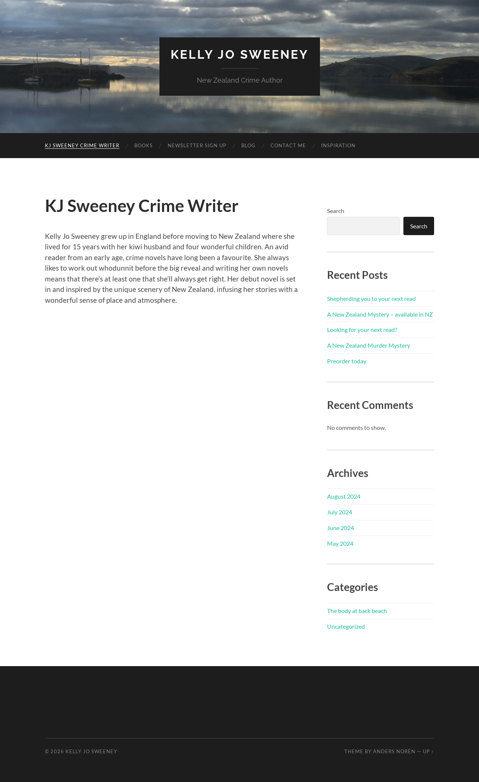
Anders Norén (394, 751)
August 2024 (343, 496)
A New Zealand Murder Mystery (368, 345)
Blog (248, 145)
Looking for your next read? (362, 329)
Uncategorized (346, 626)
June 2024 (340, 527)
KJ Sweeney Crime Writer (82, 145)
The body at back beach (357, 610)
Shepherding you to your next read (371, 298)
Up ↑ (428, 751)
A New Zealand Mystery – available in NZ (380, 314)
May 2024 (340, 543)
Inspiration (338, 145)
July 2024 (339, 511)
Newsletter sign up (197, 145)
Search (335, 210)
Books (143, 145)
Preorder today (346, 360)
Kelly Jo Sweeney (240, 54)
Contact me (288, 145)
